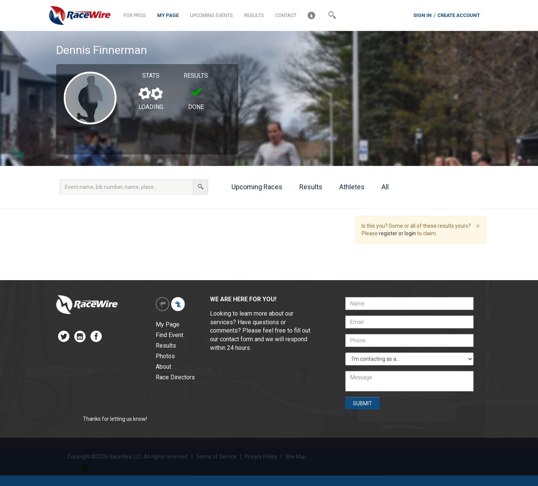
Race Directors (175, 377)
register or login (397, 233)
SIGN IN (422, 15)
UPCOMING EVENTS (211, 15)
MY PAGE (168, 15)
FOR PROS (135, 15)
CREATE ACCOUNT (458, 15)
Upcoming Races (252, 187)
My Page (167, 324)
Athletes (348, 187)
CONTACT (285, 15)
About (163, 366)
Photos (165, 356)
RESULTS (254, 15)
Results (306, 187)
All (381, 187)
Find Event (169, 335)
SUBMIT (362, 403)
